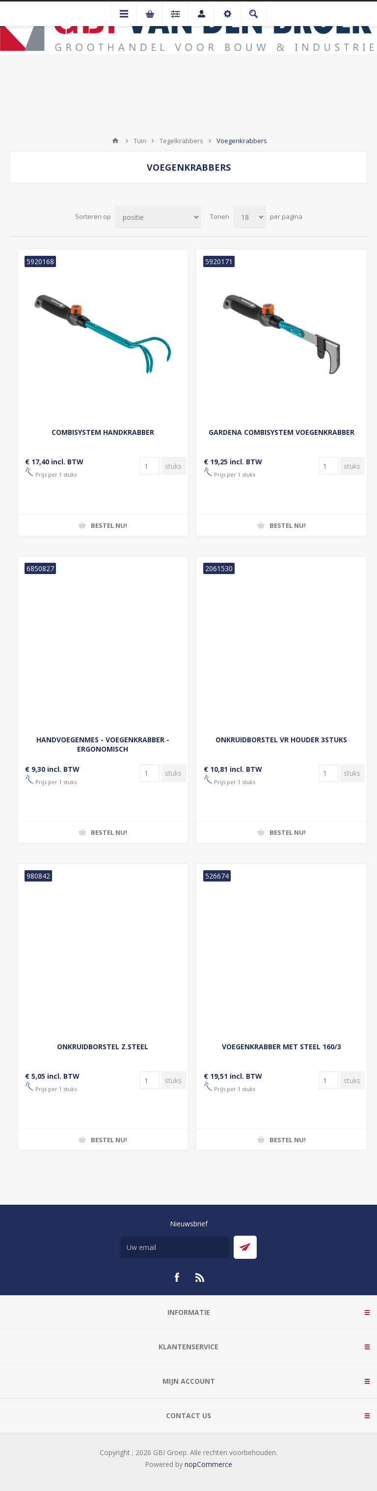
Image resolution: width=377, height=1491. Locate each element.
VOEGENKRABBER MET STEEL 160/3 (281, 1046)
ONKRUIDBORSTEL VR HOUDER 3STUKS (281, 739)
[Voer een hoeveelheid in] (150, 466)
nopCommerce (208, 1464)
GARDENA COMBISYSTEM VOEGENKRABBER (281, 432)
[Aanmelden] (175, 1247)
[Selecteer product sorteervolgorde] (158, 217)
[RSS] (200, 1277)
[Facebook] (177, 1277)
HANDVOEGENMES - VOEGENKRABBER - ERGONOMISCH (102, 744)
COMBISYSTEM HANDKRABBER (103, 432)
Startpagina (115, 141)
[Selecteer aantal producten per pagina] (250, 217)
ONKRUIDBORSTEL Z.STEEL (102, 1046)
